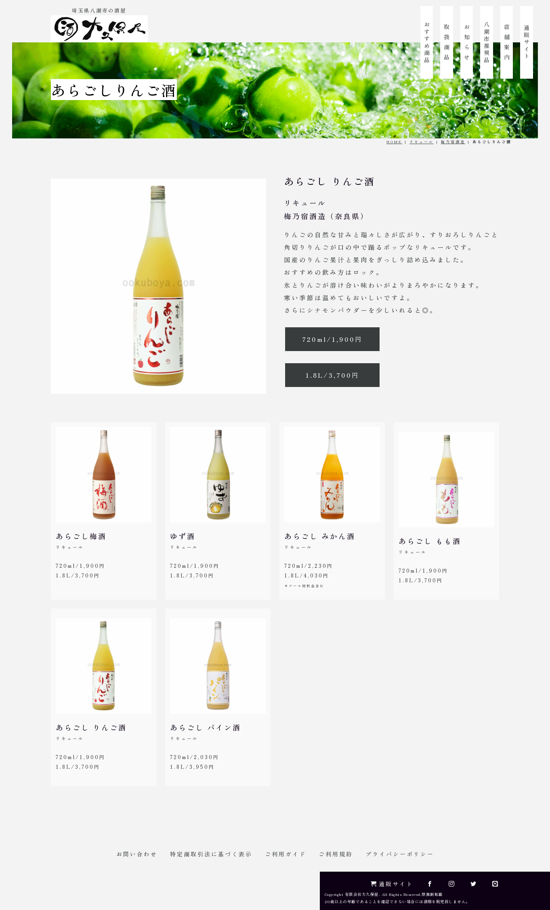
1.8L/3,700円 (332, 374)
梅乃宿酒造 (453, 141)
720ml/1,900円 (332, 339)
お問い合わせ (136, 854)
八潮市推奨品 (487, 42)
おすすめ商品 (427, 42)
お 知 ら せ (467, 42)
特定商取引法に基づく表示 (211, 854)
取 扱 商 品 (447, 42)
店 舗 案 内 (507, 42)
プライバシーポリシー (399, 854)
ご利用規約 (336, 854)
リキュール (421, 141)
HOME (394, 141)
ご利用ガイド (285, 854)
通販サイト (527, 42)
